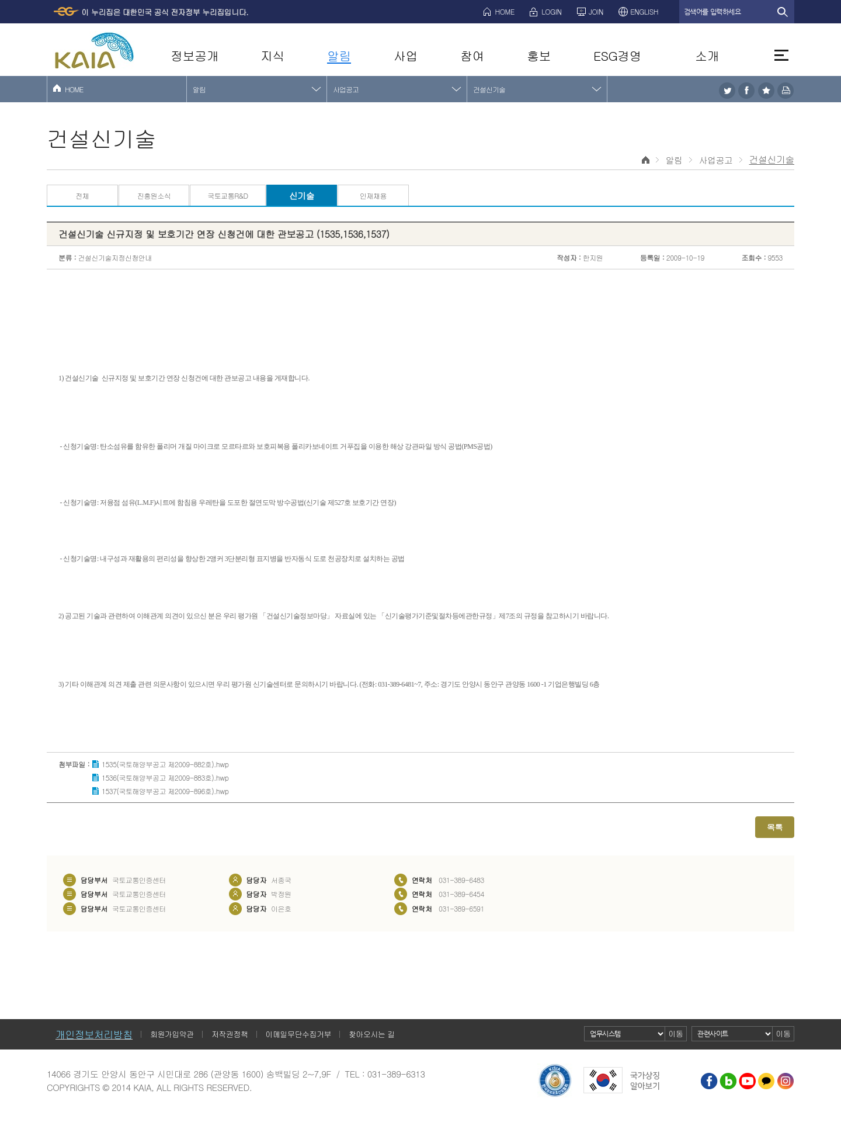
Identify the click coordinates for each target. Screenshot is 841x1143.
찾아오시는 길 (372, 1034)
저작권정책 (229, 1034)
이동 (676, 1033)
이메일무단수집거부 (299, 1034)
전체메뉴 (781, 55)
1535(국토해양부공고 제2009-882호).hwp (165, 764)
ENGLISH (644, 11)
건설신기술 (489, 89)
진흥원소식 (154, 195)
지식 (272, 55)
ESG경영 (617, 55)
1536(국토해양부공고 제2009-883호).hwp (165, 777)
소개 (707, 55)
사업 (406, 55)
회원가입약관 (172, 1034)
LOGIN (551, 11)
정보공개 (194, 55)
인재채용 (373, 195)
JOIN (596, 11)
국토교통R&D (227, 195)
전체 (82, 195)
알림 (339, 55)
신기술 (302, 195)
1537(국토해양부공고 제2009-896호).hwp (165, 791)
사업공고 (346, 89)
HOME (505, 11)
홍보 (539, 55)
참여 (472, 55)
